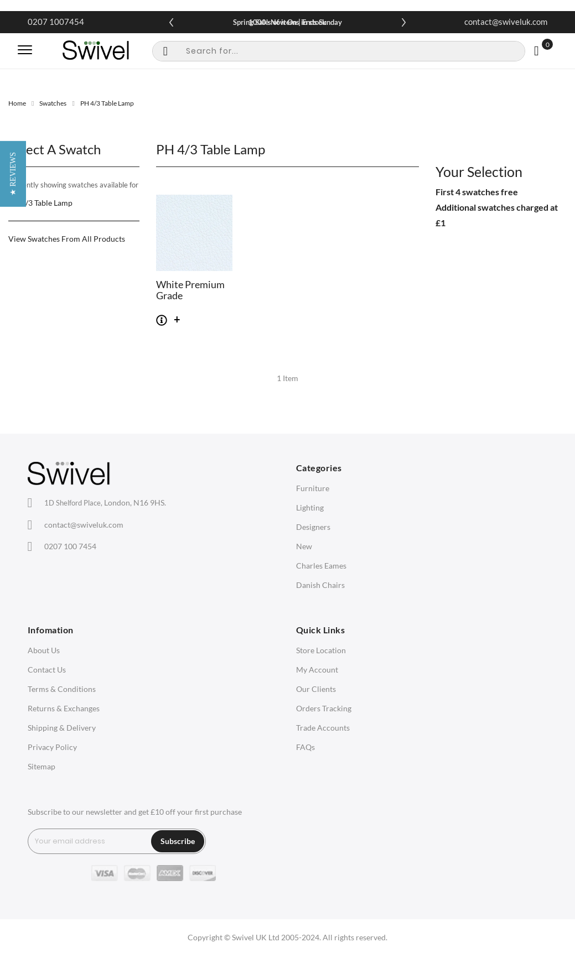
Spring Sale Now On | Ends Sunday (287, 22)
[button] (13, 476)
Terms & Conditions (62, 689)
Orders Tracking (323, 708)
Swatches (52, 103)
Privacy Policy (52, 747)
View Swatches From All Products (66, 238)
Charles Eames (321, 565)
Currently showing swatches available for (73, 184)
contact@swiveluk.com (505, 22)
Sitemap (41, 766)
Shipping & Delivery (62, 727)
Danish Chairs (320, 585)
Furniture (312, 488)
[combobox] (339, 51)
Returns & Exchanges (64, 708)
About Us (44, 650)
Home (17, 103)
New (304, 546)
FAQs (305, 747)
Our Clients (316, 689)
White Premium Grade (190, 290)
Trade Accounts (323, 727)
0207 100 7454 (70, 546)
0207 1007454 (56, 22)
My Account (317, 669)
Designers (313, 527)
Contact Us (47, 669)
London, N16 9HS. (105, 502)
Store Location (321, 650)
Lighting (310, 507)
